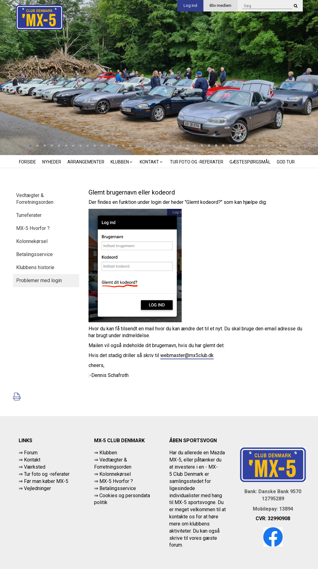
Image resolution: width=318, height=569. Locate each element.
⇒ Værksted (32, 467)
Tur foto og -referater (196, 161)
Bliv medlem (220, 5)
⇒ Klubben (105, 453)
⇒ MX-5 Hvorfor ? (113, 481)
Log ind (190, 5)
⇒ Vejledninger (35, 488)
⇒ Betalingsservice (115, 488)
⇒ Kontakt (29, 460)
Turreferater (29, 215)
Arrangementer (85, 161)
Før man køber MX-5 (46, 481)
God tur (286, 161)
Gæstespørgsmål (249, 161)
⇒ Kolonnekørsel (112, 474)
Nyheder (51, 161)
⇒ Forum (28, 453)
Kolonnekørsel (32, 241)
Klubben (122, 161)
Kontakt (152, 161)
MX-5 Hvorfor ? (33, 228)
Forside (27, 161)
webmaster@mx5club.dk (187, 355)
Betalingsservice (34, 254)
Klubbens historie (35, 267)
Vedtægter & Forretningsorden (34, 198)
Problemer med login (39, 280)
